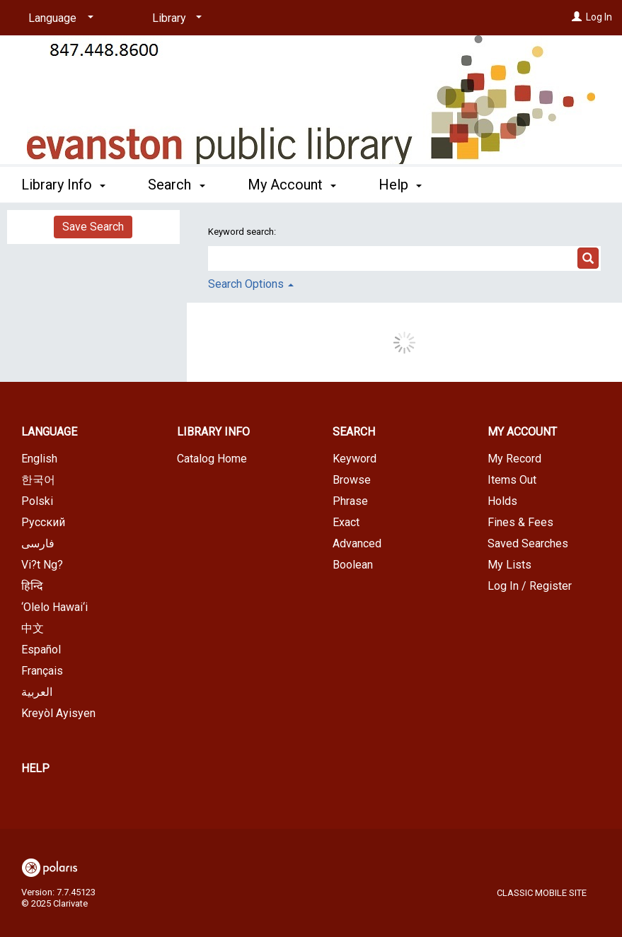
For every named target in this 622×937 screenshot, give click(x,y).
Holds (502, 501)
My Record (514, 458)
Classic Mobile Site (542, 892)
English (39, 458)
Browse (352, 480)
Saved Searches (528, 543)
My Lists (509, 564)
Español (41, 649)
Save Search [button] (93, 226)
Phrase (350, 501)
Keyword (354, 458)
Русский (43, 522)
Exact (346, 522)
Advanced (357, 543)
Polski (37, 501)
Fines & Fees (520, 522)
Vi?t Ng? (42, 564)
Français (42, 670)
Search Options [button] (251, 284)
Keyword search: (243, 231)
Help (35, 768)
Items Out (512, 480)
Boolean (353, 564)
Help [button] (400, 184)
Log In (599, 17)
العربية (36, 692)
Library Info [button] (63, 184)
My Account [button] (292, 184)
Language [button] (49, 431)
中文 (32, 628)
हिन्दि (32, 586)
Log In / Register (530, 586)
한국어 (38, 480)
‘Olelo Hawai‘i (54, 607)
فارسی (37, 543)
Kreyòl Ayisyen (58, 713)
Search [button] (176, 184)
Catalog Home (212, 458)
